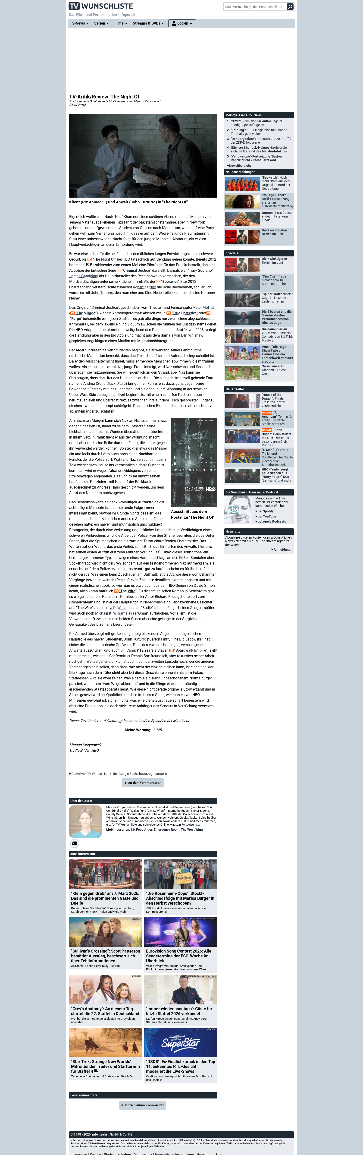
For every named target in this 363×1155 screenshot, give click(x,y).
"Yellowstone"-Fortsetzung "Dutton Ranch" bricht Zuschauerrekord (256, 158)
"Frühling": (259, 132)
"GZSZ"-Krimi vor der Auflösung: (257, 123)
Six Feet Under (141, 829)
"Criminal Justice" (136, 270)
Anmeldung (282, 549)
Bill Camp (128, 650)
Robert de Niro (144, 287)
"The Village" (86, 313)
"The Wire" (128, 591)
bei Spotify (266, 511)
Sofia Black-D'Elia (111, 383)
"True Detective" (185, 313)
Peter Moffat (203, 307)
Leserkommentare (83, 1095)
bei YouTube (267, 516)
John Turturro (102, 292)
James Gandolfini (83, 276)
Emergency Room (166, 829)
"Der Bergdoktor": (261, 140)
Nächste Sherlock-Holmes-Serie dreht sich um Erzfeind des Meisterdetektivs (259, 149)
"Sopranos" (170, 281)
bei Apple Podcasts (272, 521)
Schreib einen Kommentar (144, 1105)
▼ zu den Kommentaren (142, 783)
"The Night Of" (104, 259)
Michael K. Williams (111, 613)
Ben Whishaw (192, 335)
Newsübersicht (240, 165)
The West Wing (192, 829)
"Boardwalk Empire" (190, 650)
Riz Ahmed (78, 633)
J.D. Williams (120, 608)
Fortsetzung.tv (191, 824)
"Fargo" (76, 318)
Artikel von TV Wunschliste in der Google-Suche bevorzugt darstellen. (120, 774)
